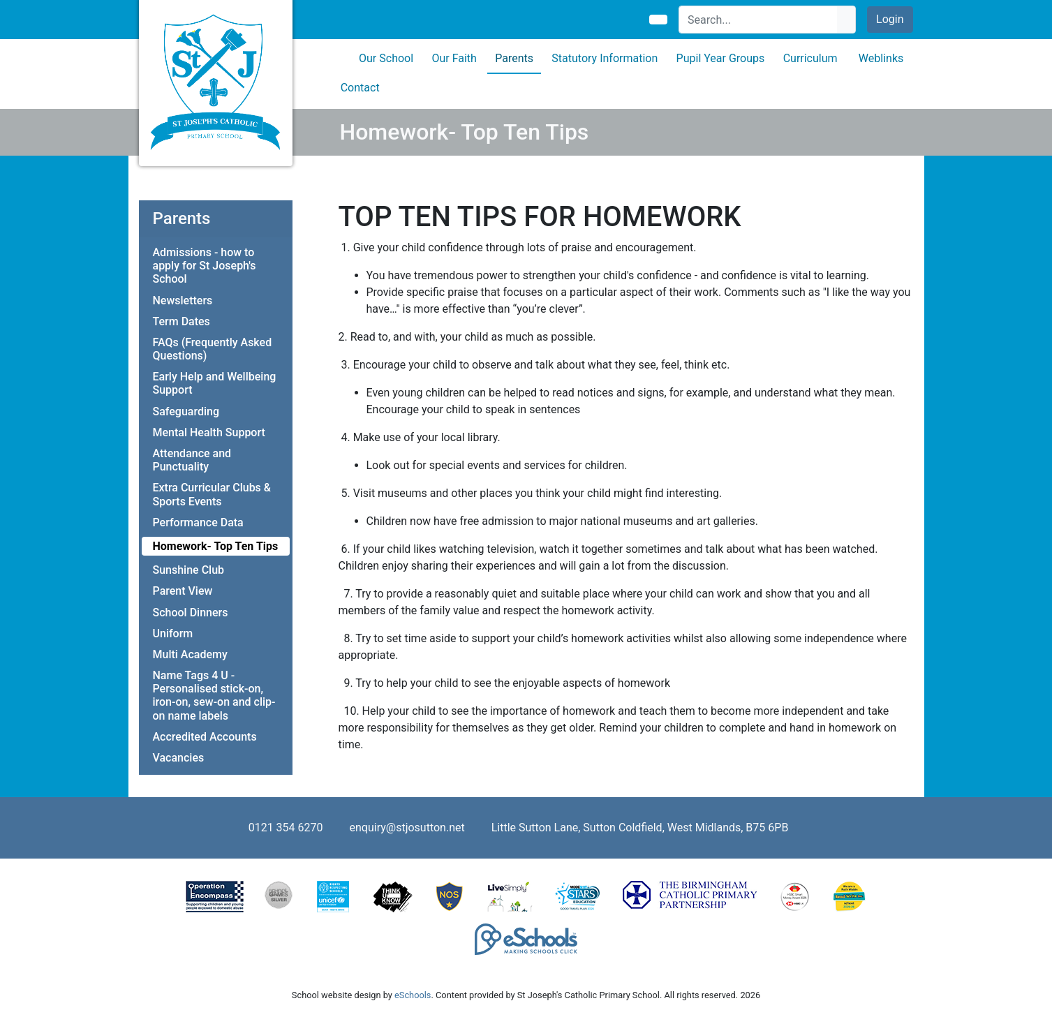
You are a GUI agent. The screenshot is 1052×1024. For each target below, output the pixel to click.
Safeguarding (186, 411)
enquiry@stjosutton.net (407, 827)
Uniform (173, 633)
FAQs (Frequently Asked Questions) (212, 349)
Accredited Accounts (205, 736)
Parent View (183, 591)
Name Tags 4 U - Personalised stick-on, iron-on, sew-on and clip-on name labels (214, 695)
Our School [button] (386, 58)
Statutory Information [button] (604, 58)
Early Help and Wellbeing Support (214, 383)
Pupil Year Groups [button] (720, 58)
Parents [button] (514, 58)
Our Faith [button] (453, 58)
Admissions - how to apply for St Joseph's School (204, 265)
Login (889, 19)
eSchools (412, 995)
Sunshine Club (189, 570)
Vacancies (179, 757)
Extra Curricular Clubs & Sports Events (212, 494)
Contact (360, 87)
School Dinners (190, 612)
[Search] (758, 19)
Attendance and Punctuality (192, 460)
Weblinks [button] (881, 58)
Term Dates (181, 321)
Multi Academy (190, 654)
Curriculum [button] (810, 58)
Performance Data (198, 522)
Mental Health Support (209, 432)
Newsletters (183, 300)
